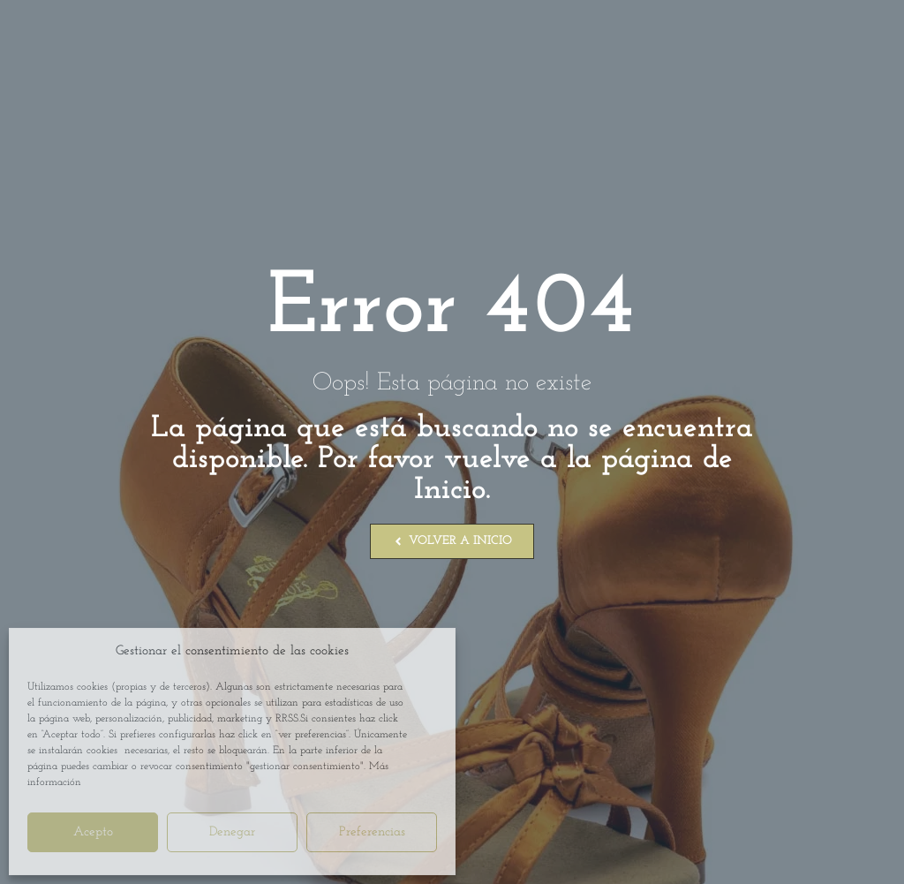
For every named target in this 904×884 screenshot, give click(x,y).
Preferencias (372, 832)
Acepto (93, 832)
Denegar (232, 832)
